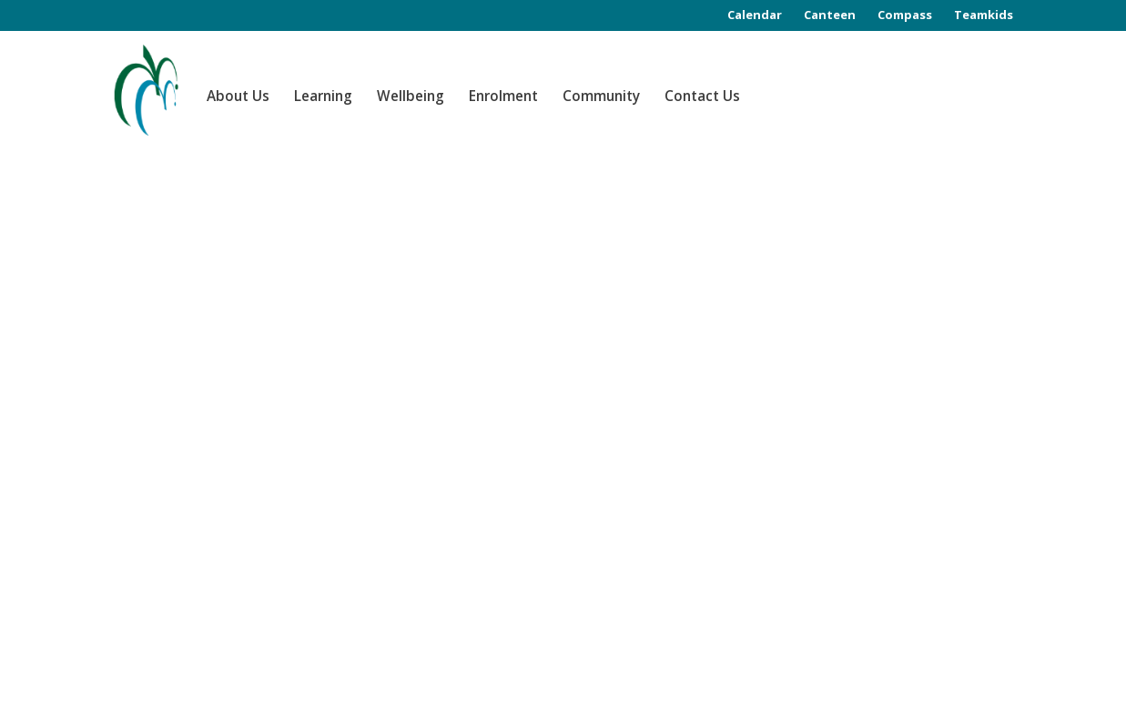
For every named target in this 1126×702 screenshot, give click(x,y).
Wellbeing (410, 96)
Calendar (754, 14)
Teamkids (983, 14)
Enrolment (503, 96)
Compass (904, 14)
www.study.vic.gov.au (625, 576)
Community (601, 96)
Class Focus (179, 686)
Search (983, 216)
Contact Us (702, 96)
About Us (238, 96)
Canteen (830, 14)
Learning (323, 96)
